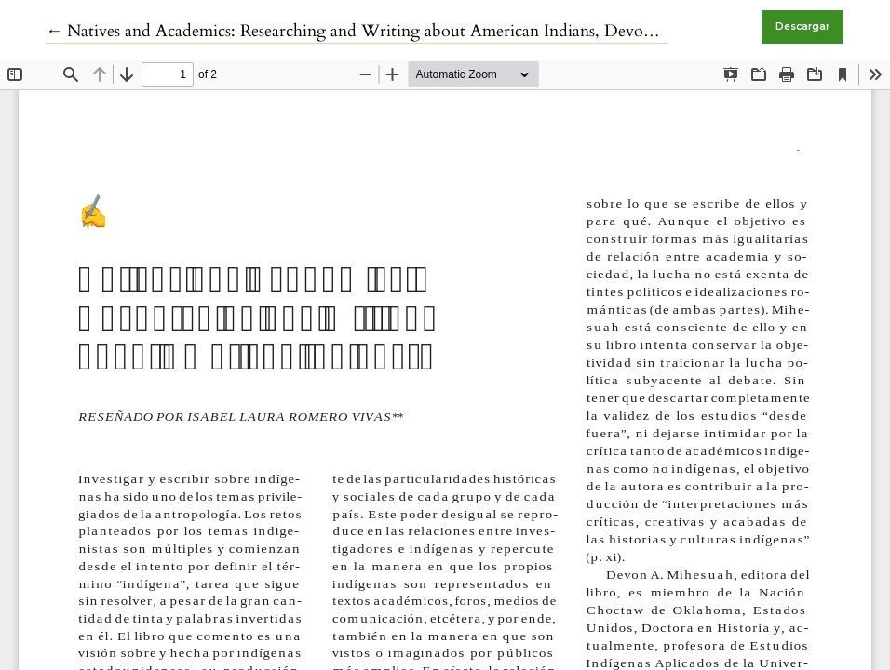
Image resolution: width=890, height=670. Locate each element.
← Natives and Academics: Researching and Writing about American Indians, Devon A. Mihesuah (397, 31)
